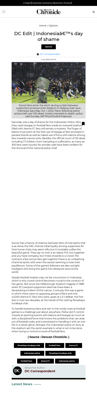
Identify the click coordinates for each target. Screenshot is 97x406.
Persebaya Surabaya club (29, 345)
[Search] (94, 12)
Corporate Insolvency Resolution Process (51, 3)
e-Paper (27, 3)
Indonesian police (32, 353)
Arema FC (73, 345)
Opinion (48, 47)
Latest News (22, 384)
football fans (55, 345)
